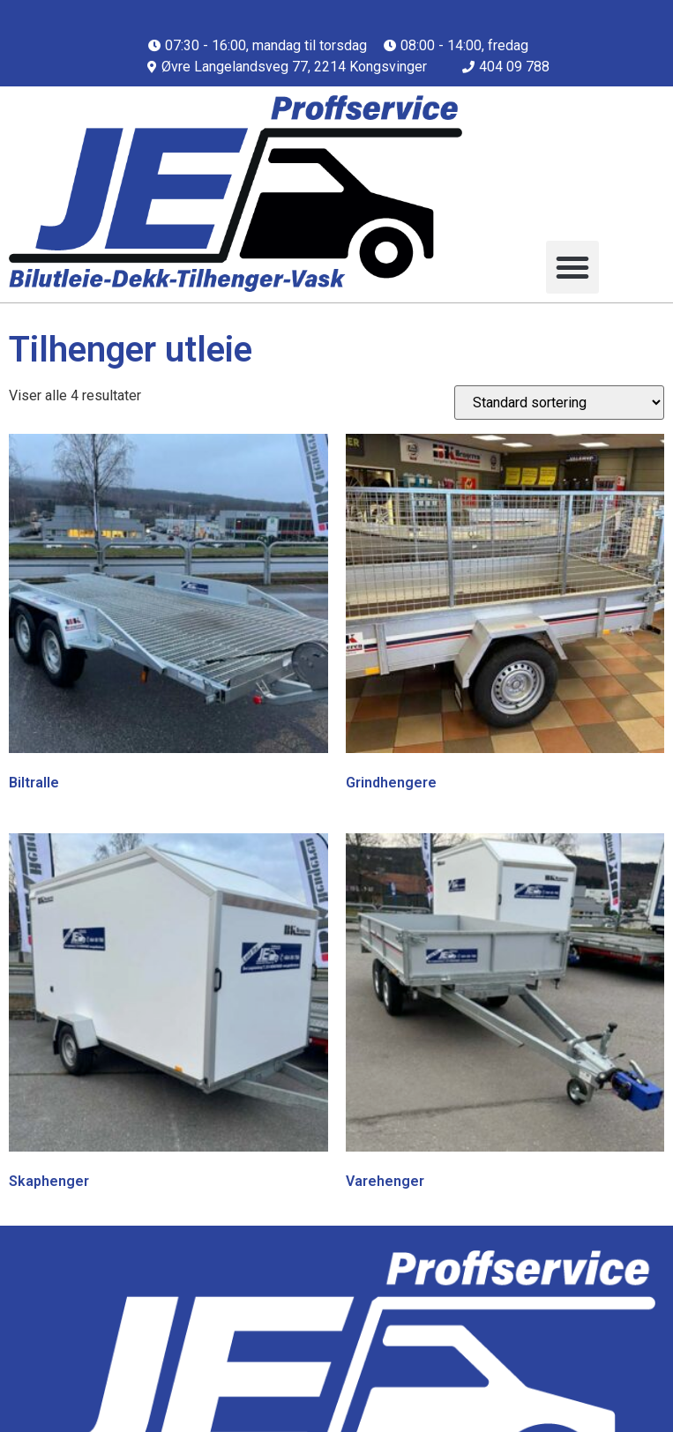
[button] (572, 267)
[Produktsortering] (559, 402)
